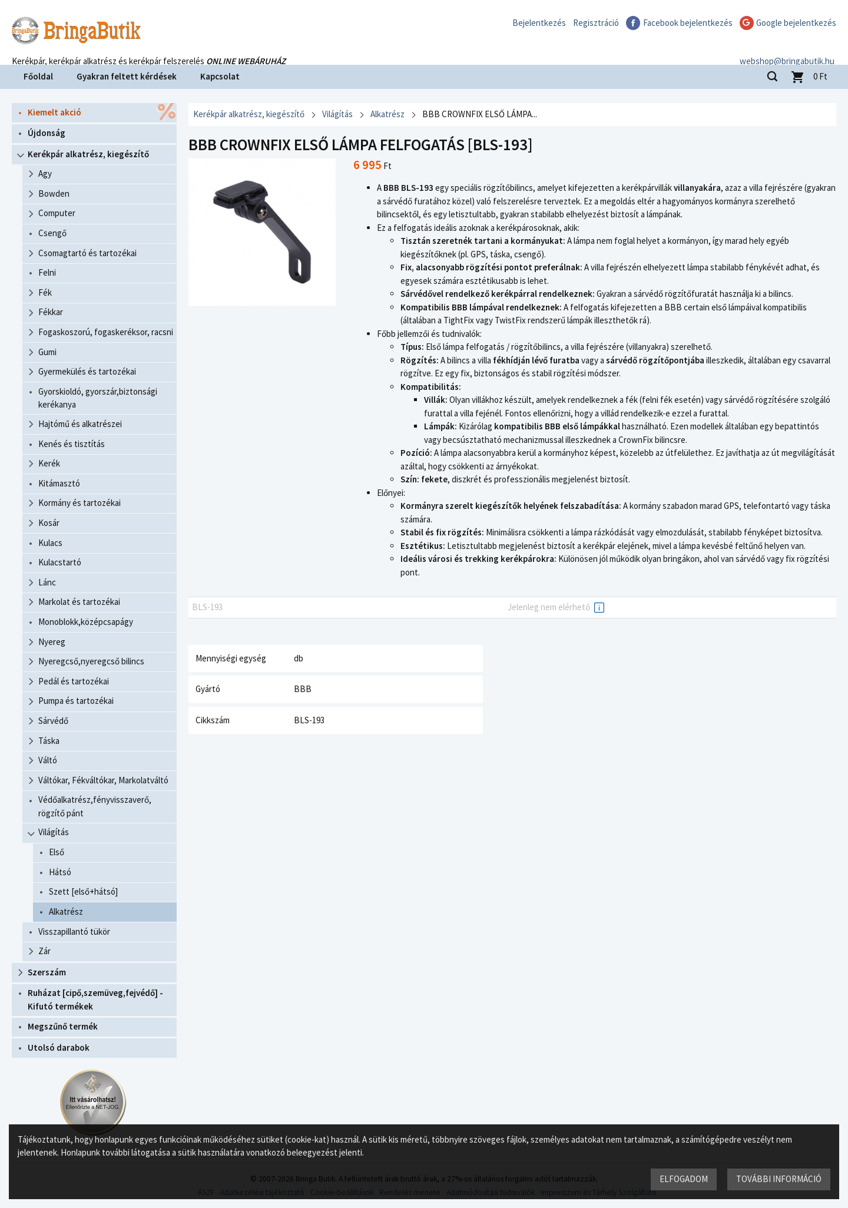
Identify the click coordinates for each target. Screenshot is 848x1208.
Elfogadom (684, 1178)
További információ (779, 1178)
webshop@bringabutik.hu (788, 49)
